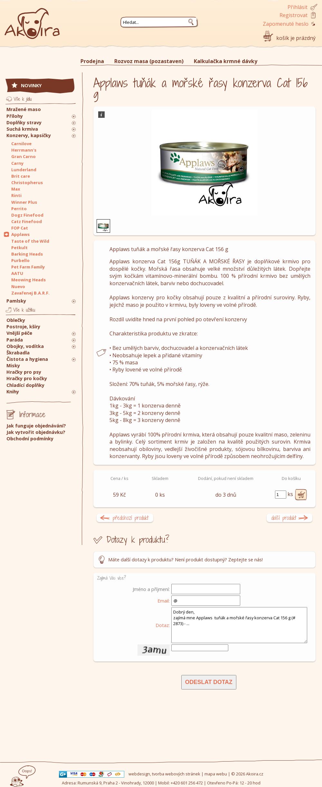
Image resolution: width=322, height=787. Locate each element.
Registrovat (293, 15)
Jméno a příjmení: (151, 589)
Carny (17, 163)
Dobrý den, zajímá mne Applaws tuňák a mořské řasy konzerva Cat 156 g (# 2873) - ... (239, 625)
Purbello (20, 260)
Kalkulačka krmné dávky (225, 61)
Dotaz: (163, 625)
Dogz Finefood (27, 215)
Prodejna (92, 61)
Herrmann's (23, 150)
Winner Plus (24, 202)
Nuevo (18, 286)
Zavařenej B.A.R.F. (30, 293)
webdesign (139, 774)
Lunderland (23, 170)
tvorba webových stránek (176, 774)
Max (15, 189)
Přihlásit (298, 7)
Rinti (16, 195)
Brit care (20, 176)
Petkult (19, 247)
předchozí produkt (130, 517)
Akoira (32, 20)
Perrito (19, 208)
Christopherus (27, 182)
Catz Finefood (26, 221)
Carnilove (21, 143)
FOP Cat (19, 228)
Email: (163, 600)
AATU (17, 273)
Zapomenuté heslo (285, 23)
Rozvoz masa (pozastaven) (149, 61)
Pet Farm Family (28, 267)
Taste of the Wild (30, 241)
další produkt (283, 517)
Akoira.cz (254, 774)
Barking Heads (27, 254)
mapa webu (215, 774)
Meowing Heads (28, 280)
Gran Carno (23, 156)
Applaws (20, 234)
